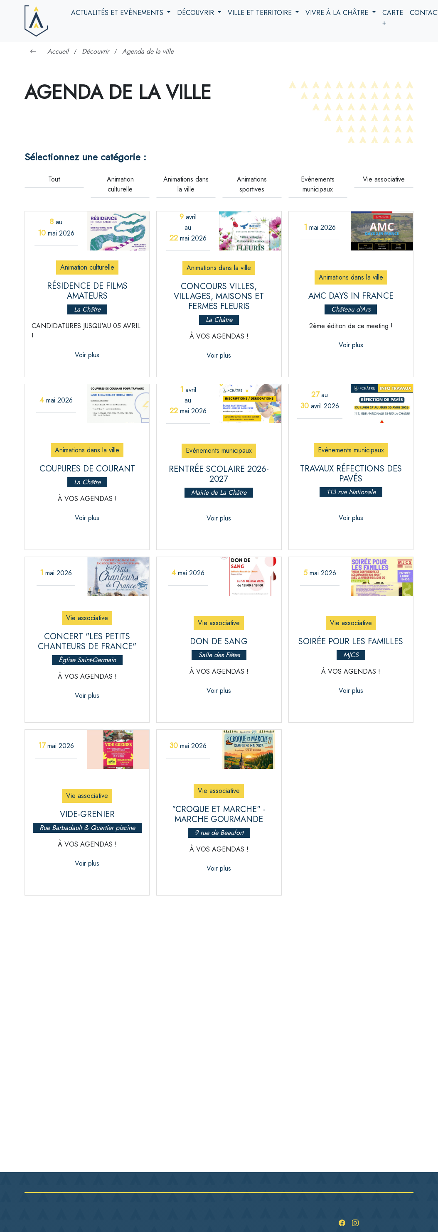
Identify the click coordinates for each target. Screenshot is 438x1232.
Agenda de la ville (148, 51)
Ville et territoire (261, 12)
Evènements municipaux (318, 184)
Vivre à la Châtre (337, 12)
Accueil (58, 51)
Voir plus (87, 355)
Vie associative (384, 179)
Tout (54, 179)
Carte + (392, 17)
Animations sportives (252, 184)
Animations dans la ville (186, 184)
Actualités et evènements (118, 12)
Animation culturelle (120, 184)
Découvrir (196, 12)
